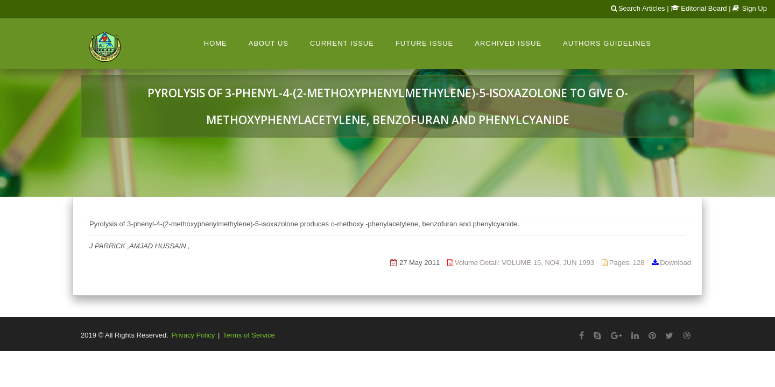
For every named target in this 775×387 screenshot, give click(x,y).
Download (675, 263)
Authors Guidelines (607, 43)
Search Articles (638, 8)
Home (215, 43)
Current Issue (342, 43)
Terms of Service (249, 335)
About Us (268, 43)
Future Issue (424, 43)
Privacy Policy (193, 335)
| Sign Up (748, 8)
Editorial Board (699, 8)
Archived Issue (508, 43)
